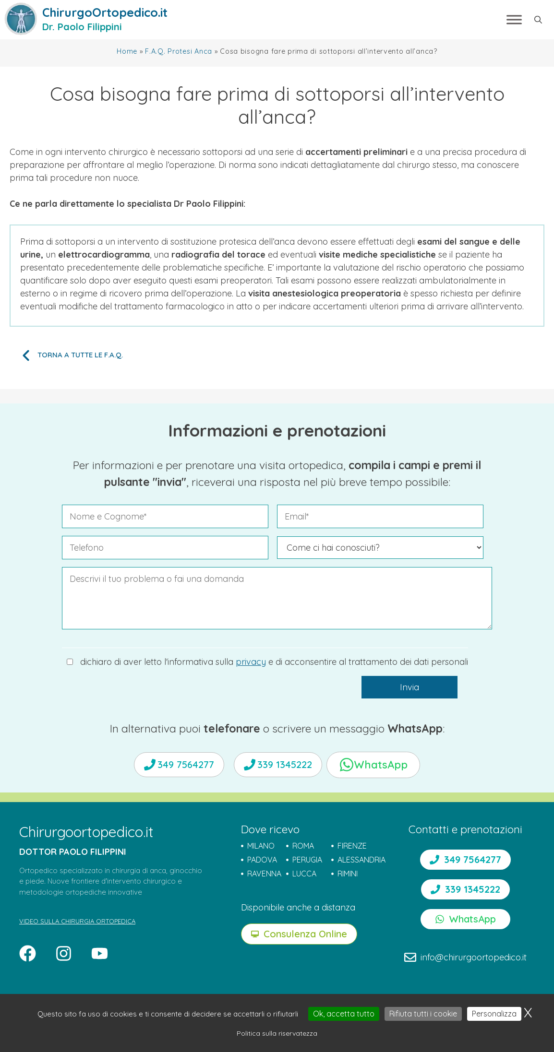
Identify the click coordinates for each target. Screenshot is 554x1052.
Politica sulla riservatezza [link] (277, 1033)
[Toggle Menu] (514, 19)
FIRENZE (352, 846)
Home (127, 51)
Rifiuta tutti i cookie (423, 1013)
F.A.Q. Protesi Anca (178, 51)
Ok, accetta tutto (343, 1013)
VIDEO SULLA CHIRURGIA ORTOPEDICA (77, 921)
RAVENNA (264, 873)
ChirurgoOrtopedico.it (105, 12)
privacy (251, 661)
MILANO (261, 846)
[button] (538, 19)
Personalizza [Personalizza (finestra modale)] (494, 1013)
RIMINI (347, 873)
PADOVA (262, 859)
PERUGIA (307, 859)
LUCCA (304, 873)
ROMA (303, 846)
